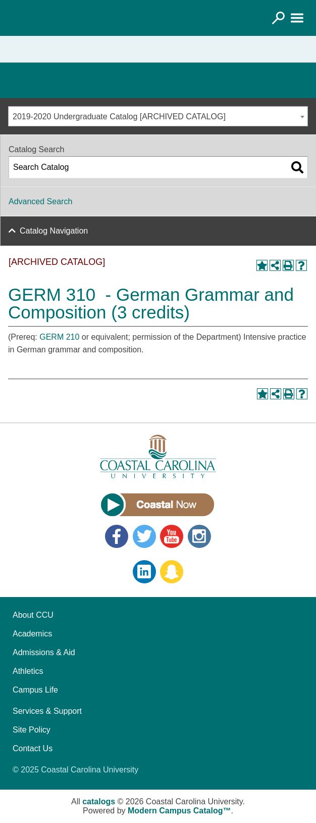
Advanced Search (40, 201)
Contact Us (32, 748)
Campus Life (35, 689)
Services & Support (47, 711)
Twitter (144, 536)
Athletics (28, 671)
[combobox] (158, 116)
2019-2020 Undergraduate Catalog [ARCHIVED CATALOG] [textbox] (119, 116)
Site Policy (31, 729)
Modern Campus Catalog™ (179, 810)
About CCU (33, 615)
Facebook (117, 536)
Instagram (199, 536)
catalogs (98, 801)
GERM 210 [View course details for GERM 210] (59, 337)
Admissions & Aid (44, 652)
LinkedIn (144, 572)
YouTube (172, 536)
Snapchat (172, 572)
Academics (32, 633)
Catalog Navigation (54, 230)
